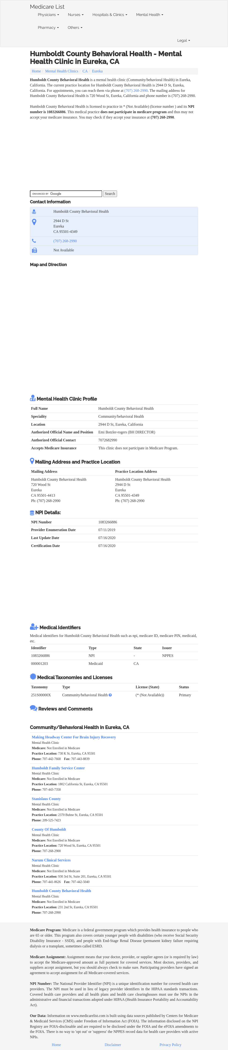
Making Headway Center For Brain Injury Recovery (74, 737)
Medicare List (47, 5)
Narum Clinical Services (51, 860)
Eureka (97, 71)
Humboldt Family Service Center (58, 768)
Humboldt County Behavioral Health (61, 891)
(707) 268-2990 (136, 91)
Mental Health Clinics (61, 71)
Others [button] (75, 27)
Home (36, 71)
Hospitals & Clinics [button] (110, 14)
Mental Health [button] (149, 14)
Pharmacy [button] (48, 27)
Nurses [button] (76, 14)
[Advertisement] (114, 155)
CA (85, 71)
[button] (110, 695)
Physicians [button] (48, 14)
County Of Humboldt (49, 829)
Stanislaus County (46, 799)
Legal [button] (183, 40)
